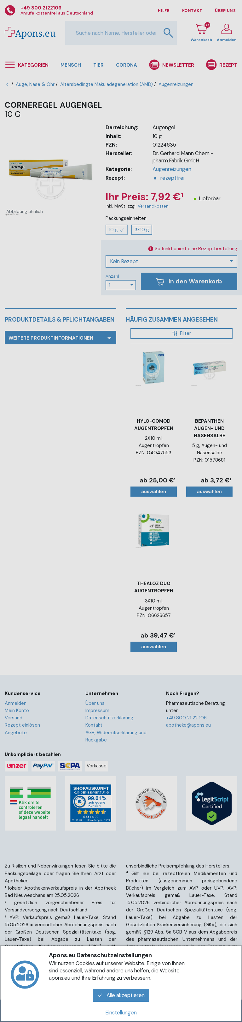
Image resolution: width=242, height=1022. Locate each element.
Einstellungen (121, 1012)
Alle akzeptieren (121, 995)
